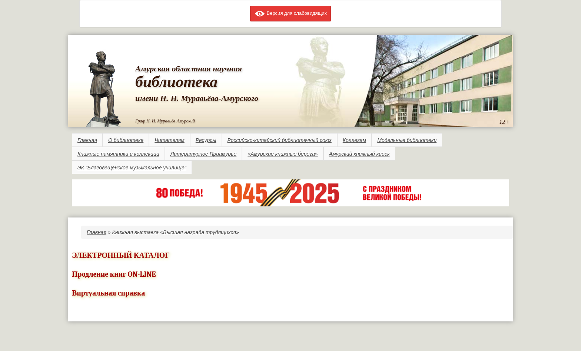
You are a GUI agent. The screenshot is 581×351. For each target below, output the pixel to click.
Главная (87, 140)
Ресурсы (206, 140)
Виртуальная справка (108, 293)
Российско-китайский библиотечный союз (280, 140)
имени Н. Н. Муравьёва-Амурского (196, 98)
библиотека (176, 81)
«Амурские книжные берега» (283, 154)
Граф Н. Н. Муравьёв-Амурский (165, 121)
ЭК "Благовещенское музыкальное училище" (131, 168)
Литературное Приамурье (203, 154)
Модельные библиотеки (406, 140)
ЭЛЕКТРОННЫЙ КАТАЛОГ (121, 255)
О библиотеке (125, 140)
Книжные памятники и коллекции (118, 154)
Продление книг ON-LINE (114, 274)
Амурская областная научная (188, 68)
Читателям (169, 140)
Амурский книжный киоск (359, 154)
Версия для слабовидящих (290, 13)
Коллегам (354, 140)
